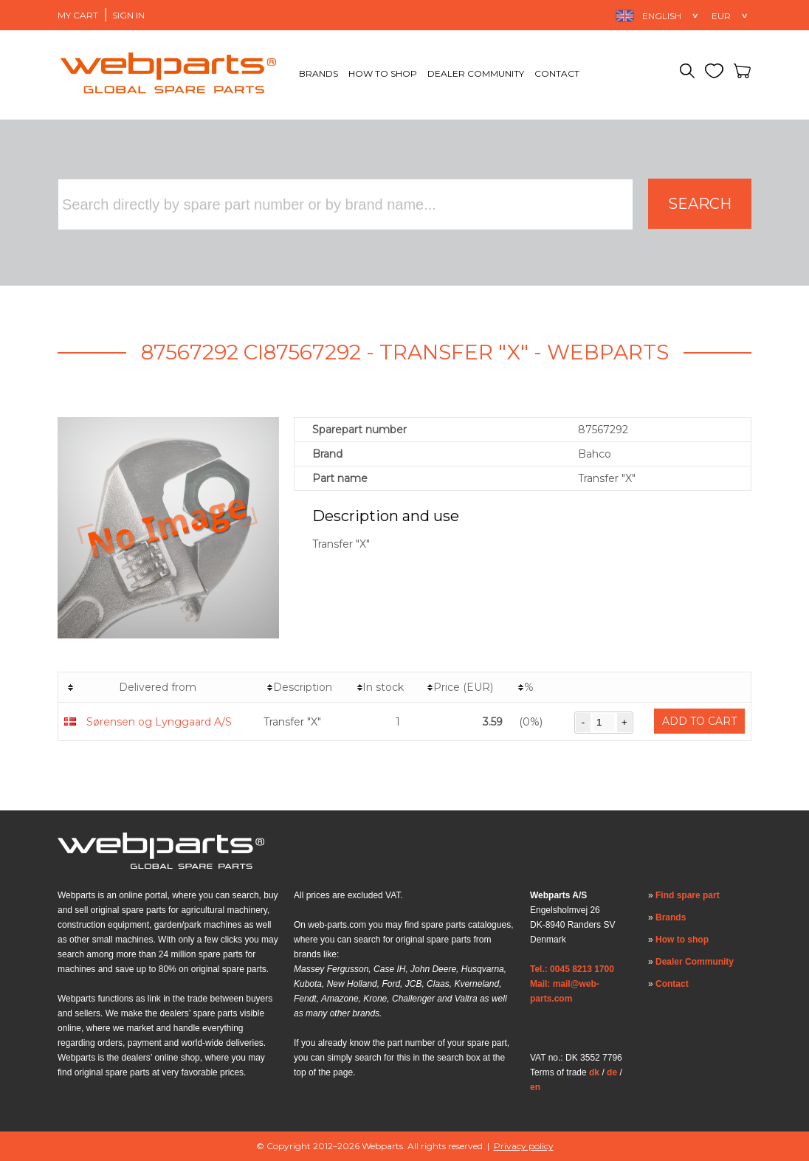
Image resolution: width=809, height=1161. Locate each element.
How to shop (382, 73)
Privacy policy (524, 1145)
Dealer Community (475, 73)
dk (594, 1072)
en (535, 1087)
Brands (318, 73)
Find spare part (687, 895)
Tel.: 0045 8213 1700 (572, 969)
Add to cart (699, 721)
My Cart (78, 15)
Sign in (128, 15)
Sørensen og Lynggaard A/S (159, 721)
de (612, 1072)
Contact (556, 73)
